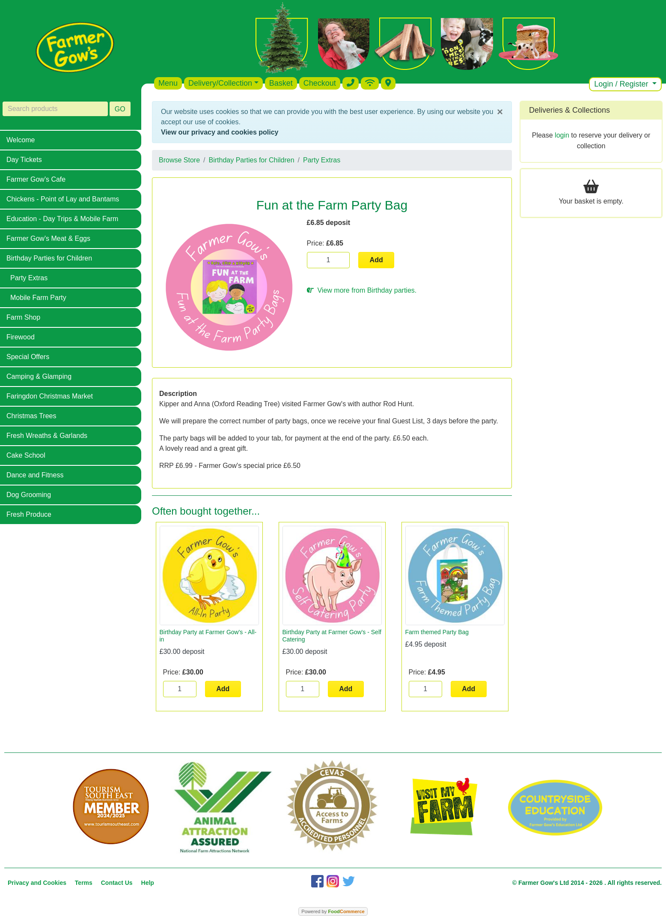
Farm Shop (23, 317)
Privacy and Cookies (37, 882)
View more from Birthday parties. (362, 290)
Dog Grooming (28, 494)
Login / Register (622, 84)
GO (120, 109)
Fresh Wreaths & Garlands (46, 435)
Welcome (20, 140)
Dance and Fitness (34, 475)
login (562, 135)
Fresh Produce (28, 514)
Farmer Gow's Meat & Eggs (48, 238)
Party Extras (29, 278)
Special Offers (27, 356)
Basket (281, 83)
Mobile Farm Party (38, 297)
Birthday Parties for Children (49, 258)
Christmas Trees (31, 416)
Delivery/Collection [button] (220, 83)
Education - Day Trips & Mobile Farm (62, 218)
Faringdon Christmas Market (49, 396)
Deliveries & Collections (569, 110)
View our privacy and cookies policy (219, 132)
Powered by (332, 911)
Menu (168, 83)
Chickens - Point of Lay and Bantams (62, 199)
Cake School (25, 455)
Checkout (319, 83)
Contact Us (117, 882)
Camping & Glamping (38, 376)
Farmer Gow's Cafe (35, 179)
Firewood (20, 337)
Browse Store (179, 160)
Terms (83, 882)
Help (147, 882)
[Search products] (55, 109)
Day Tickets (24, 159)
